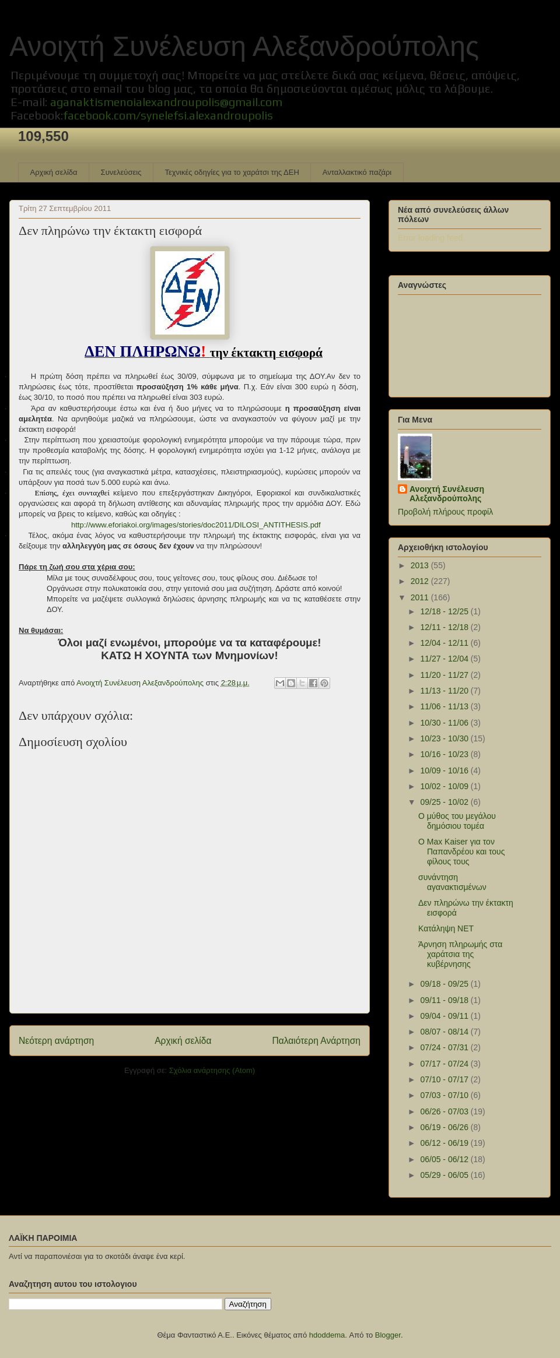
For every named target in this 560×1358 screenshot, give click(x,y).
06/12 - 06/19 (445, 1143)
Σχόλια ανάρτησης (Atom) (212, 1070)
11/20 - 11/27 (445, 675)
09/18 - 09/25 (445, 983)
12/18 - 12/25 (445, 611)
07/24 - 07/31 (445, 1047)
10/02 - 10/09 (445, 786)
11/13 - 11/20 (445, 690)
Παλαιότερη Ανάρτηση (316, 1041)
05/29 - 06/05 (445, 1175)
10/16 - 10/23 (445, 754)
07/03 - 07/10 (445, 1095)
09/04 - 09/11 (445, 1016)
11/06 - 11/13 (445, 706)
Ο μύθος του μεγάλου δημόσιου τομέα (457, 821)
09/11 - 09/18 (445, 1000)
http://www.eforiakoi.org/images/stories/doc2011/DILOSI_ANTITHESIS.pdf (196, 524)
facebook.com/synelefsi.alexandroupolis (168, 115)
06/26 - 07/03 (445, 1111)
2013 (421, 565)
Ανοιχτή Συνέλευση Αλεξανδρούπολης (244, 46)
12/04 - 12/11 (445, 643)
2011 (421, 597)
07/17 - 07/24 (445, 1063)
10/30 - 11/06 (445, 722)
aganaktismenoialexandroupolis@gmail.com (166, 101)
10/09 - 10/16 (445, 770)
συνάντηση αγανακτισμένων (452, 882)
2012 (421, 581)
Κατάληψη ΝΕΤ (446, 928)
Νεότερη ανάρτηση (56, 1041)
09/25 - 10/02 (445, 802)
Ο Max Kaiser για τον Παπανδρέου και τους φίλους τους (461, 851)
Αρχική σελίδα (54, 172)
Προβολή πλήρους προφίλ (445, 511)
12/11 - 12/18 (445, 627)
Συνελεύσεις (121, 172)
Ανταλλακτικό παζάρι (357, 172)
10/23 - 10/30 (445, 738)
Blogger (388, 1335)
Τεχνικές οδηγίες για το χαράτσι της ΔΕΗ (231, 172)
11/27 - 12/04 (445, 658)
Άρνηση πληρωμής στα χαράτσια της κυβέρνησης (460, 954)
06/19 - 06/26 (445, 1127)
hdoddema (327, 1335)
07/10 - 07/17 (445, 1079)
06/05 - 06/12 (445, 1159)
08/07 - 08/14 (445, 1031)
